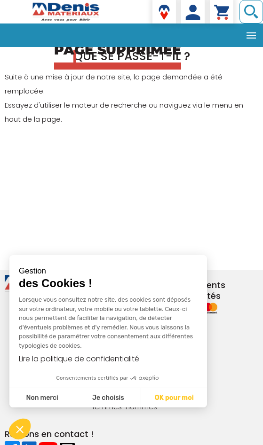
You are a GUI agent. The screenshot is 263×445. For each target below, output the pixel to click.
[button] (19, 429)
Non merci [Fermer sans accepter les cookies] (42, 398)
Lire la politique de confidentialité (79, 358)
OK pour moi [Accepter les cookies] (174, 398)
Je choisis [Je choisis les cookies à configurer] (108, 398)
